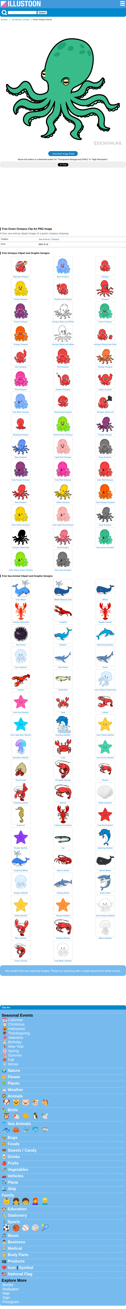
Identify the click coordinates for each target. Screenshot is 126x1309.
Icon (12, 1267)
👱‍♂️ (45, 1201)
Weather (15, 1089)
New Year (16, 1046)
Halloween (16, 1029)
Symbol (26, 1267)
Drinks (14, 1156)
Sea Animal (16, 20)
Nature (14, 1070)
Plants (14, 1083)
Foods (14, 1144)
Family (8, 1195)
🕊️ (45, 1115)
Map (6, 1293)
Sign (6, 1298)
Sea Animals (19, 1123)
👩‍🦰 (35, 1201)
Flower (14, 1077)
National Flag (20, 1274)
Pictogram (10, 1302)
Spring (13, 1051)
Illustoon (4, 20)
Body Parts (18, 1255)
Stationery (17, 1215)
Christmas (16, 1024)
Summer (15, 1055)
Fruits (13, 1163)
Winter (13, 1064)
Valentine (15, 1038)
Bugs (13, 1137)
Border (7, 1285)
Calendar (15, 1020)
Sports (14, 1221)
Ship (12, 1188)
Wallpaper (10, 1289)
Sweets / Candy (22, 1150)
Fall (11, 1060)
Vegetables (18, 1169)
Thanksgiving (19, 1033)
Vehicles (15, 1176)
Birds (13, 1110)
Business (16, 1242)
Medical (15, 1248)
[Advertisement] (63, 199)
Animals (15, 1096)
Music (13, 1235)
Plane (13, 1182)
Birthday (14, 1042)
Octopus (26, 20)
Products (16, 1261)
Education (17, 1209)
